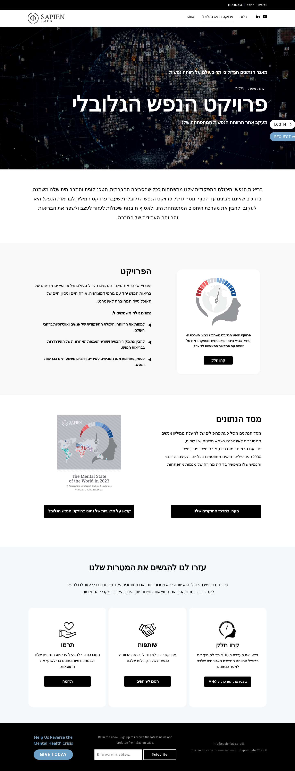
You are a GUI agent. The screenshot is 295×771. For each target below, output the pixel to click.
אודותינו (262, 4)
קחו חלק (218, 361)
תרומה (250, 4)
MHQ (190, 17)
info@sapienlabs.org (227, 743)
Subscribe (160, 754)
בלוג (244, 17)
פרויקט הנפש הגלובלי (217, 17)
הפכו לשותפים (147, 682)
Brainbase (235, 4)
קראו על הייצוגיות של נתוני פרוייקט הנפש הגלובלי (89, 512)
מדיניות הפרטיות (202, 750)
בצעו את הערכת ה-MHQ (228, 682)
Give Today (53, 754)
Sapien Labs (247, 750)
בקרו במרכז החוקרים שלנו (216, 512)
